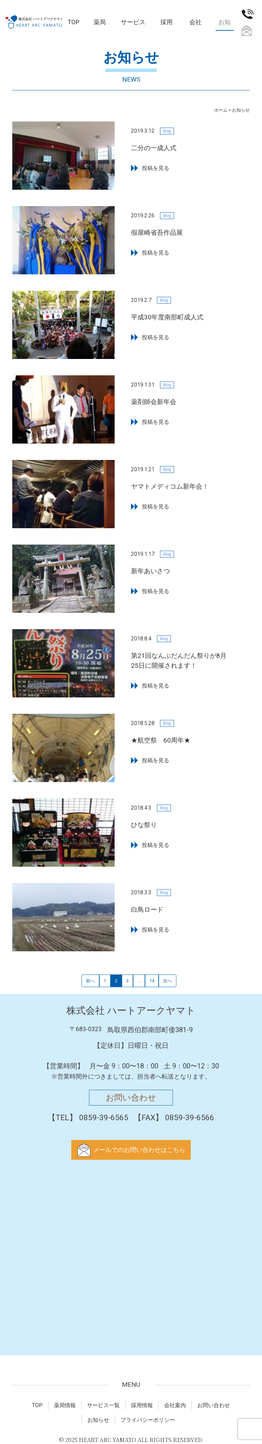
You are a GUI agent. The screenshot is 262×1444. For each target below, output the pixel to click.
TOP (73, 22)
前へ (90, 980)
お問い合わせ (245, 31)
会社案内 (195, 24)
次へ (167, 980)
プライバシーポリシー (147, 1420)
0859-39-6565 (248, 14)
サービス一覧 (133, 24)
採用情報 (166, 24)
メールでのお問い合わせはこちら (139, 1149)
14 (151, 980)
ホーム (221, 110)
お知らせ (98, 1420)
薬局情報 (99, 24)
